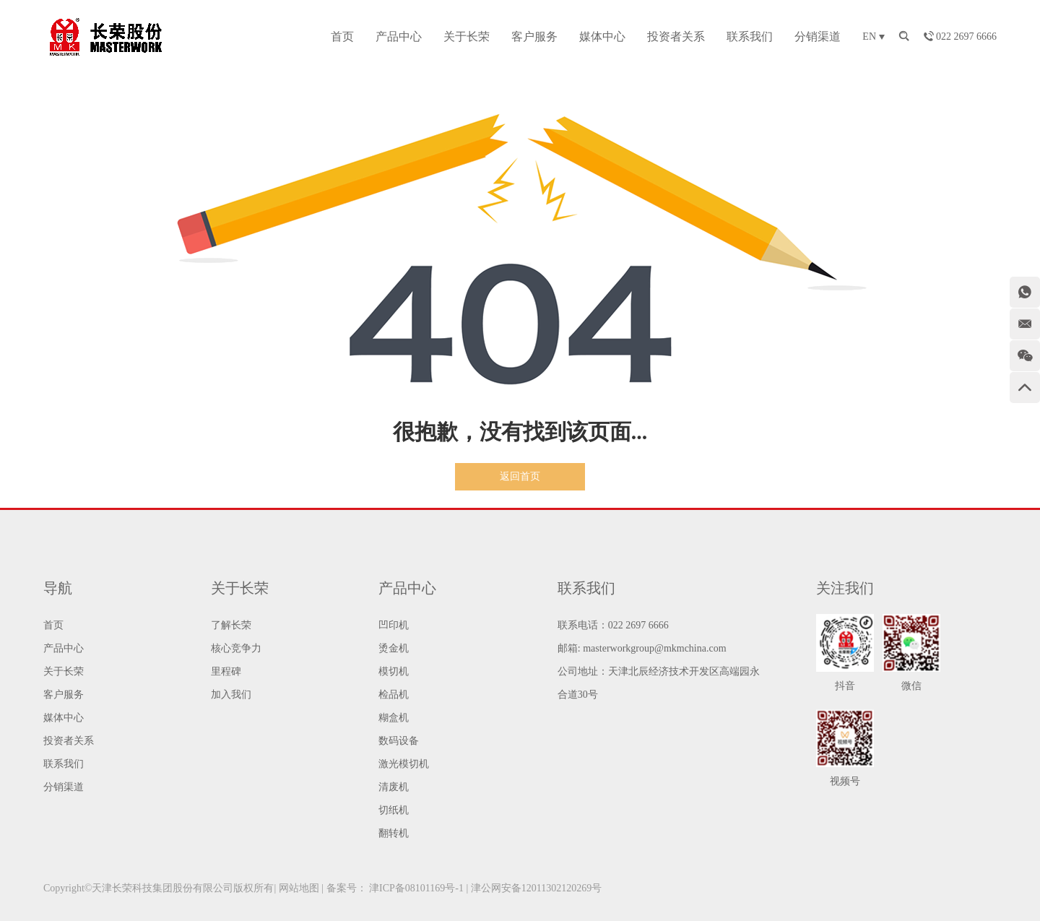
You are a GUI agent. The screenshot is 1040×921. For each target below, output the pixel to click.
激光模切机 (403, 763)
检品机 (393, 694)
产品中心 (399, 36)
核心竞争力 (236, 648)
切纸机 (393, 810)
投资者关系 (676, 36)
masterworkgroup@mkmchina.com (654, 648)
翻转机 (393, 833)
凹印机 (393, 625)
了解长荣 (231, 625)
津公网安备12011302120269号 (536, 888)
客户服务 (534, 36)
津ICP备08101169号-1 (416, 888)
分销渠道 (817, 36)
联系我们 (750, 36)
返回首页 (520, 476)
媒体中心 (602, 36)
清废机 (393, 787)
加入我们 (231, 694)
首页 (342, 36)
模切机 (393, 671)
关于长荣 (466, 36)
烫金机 (393, 648)
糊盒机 (393, 717)
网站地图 (299, 888)
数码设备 (398, 740)
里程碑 (226, 671)
